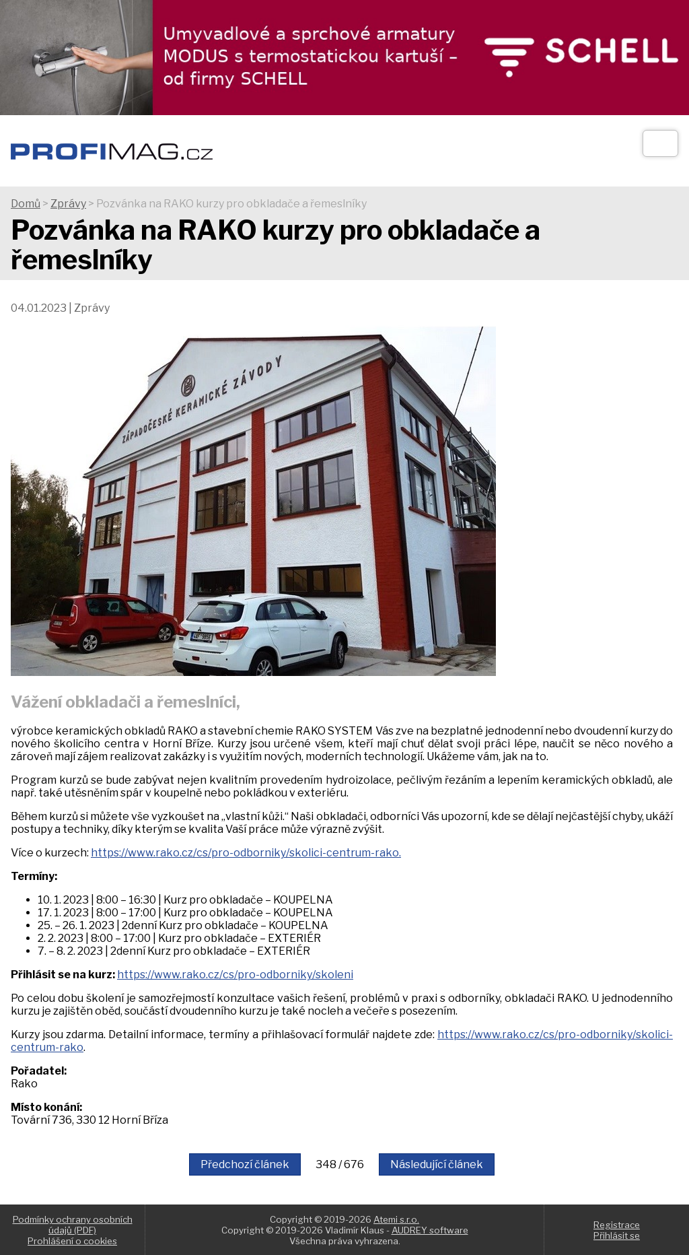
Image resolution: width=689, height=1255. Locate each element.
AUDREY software (430, 1230)
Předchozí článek (245, 1164)
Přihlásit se (616, 1235)
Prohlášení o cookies (72, 1240)
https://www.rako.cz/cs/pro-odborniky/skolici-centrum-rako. (246, 852)
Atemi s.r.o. (396, 1219)
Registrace (616, 1224)
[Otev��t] (660, 143)
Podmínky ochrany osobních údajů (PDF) (73, 1224)
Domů (25, 203)
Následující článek (436, 1164)
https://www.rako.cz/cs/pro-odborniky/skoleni (235, 974)
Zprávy (68, 203)
